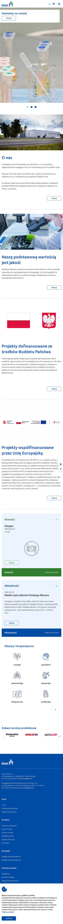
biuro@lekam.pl (27, 778)
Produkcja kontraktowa (10, 808)
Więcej (8, 18)
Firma (4, 799)
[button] (49, 3)
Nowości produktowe (9, 826)
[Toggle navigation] (59, 3)
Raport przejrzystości (9, 812)
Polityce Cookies (8, 912)
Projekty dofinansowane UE (11, 860)
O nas (4, 805)
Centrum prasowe (9, 868)
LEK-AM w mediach (8, 877)
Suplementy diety (8, 836)
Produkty (5, 820)
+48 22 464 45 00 (10, 778)
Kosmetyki (5, 843)
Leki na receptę (7, 829)
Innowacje (6, 851)
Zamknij (9, 918)
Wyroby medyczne (8, 839)
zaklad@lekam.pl (28, 788)
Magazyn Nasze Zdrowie (10, 881)
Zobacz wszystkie (52, 572)
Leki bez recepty (7, 832)
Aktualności (6, 874)
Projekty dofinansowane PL (11, 857)
